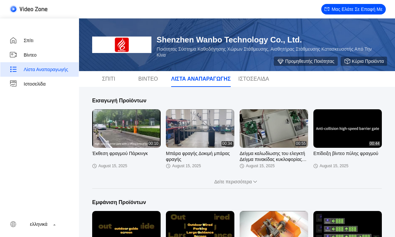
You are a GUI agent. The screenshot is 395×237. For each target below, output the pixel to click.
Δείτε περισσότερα (237, 181)
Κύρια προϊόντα (364, 61)
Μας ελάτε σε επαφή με (353, 9)
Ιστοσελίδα (27, 84)
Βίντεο (23, 55)
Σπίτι (21, 40)
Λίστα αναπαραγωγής (38, 69)
